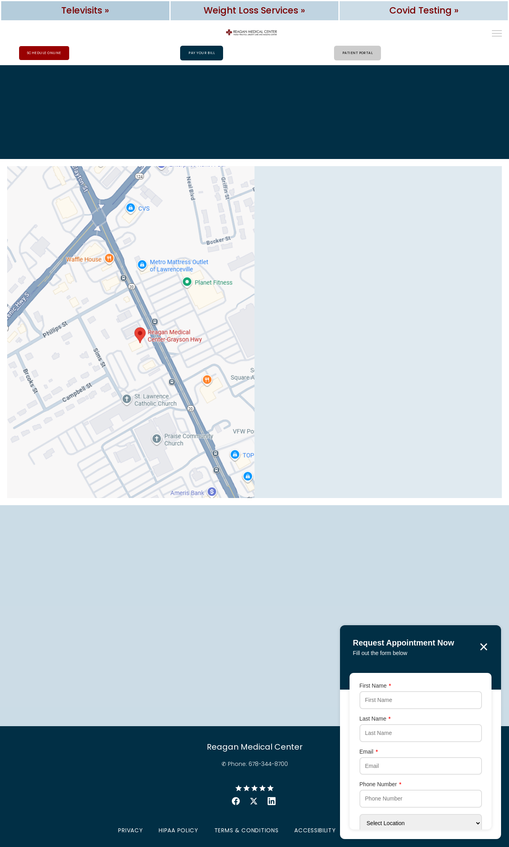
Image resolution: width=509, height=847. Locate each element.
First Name (365, 683)
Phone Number (370, 783)
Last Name (365, 716)
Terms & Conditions (246, 831)
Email (358, 750)
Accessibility (315, 831)
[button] (497, 34)
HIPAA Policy (178, 831)
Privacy (130, 831)
